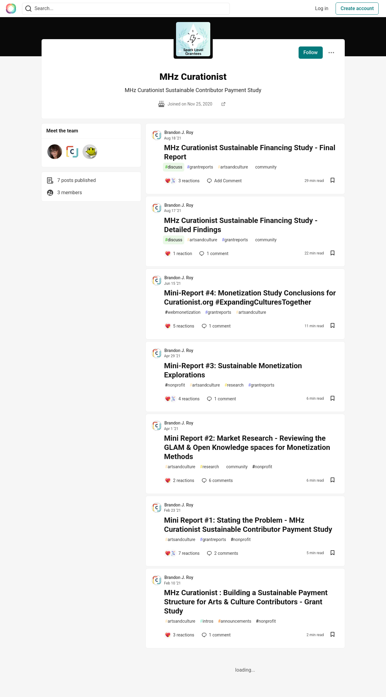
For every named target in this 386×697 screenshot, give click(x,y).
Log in (321, 8)
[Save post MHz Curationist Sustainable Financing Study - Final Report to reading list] (332, 181)
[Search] (28, 8)
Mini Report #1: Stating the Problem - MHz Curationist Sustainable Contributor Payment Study (248, 525)
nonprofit (175, 385)
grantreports (200, 167)
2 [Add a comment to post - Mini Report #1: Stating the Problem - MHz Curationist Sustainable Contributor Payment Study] (222, 553)
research (234, 385)
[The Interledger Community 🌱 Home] (11, 8)
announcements (234, 621)
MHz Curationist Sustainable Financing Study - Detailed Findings (241, 225)
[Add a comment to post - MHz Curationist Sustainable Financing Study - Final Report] (182, 180)
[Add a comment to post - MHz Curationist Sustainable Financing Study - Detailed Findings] (178, 253)
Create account (357, 8)
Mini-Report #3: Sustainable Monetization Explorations (233, 370)
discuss (173, 167)
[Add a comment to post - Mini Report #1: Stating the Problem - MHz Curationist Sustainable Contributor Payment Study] (182, 553)
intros (206, 621)
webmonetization (182, 312)
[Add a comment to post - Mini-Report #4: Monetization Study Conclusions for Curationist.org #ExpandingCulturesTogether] (179, 326)
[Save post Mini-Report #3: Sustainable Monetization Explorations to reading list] (332, 399)
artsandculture (233, 167)
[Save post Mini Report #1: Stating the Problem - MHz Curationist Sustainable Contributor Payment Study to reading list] (332, 553)
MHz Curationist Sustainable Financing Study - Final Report (249, 152)
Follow (310, 52)
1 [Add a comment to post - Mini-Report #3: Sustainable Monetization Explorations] (221, 398)
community (264, 167)
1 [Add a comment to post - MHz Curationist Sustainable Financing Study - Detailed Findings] (213, 253)
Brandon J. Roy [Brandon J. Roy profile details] (178, 132)
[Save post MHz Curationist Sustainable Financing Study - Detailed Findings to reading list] (332, 254)
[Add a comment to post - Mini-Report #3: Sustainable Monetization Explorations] (182, 398)
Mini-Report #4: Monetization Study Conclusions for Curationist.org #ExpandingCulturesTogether (250, 297)
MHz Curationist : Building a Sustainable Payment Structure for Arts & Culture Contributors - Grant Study (246, 601)
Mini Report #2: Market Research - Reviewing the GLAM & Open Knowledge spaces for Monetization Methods (247, 447)
